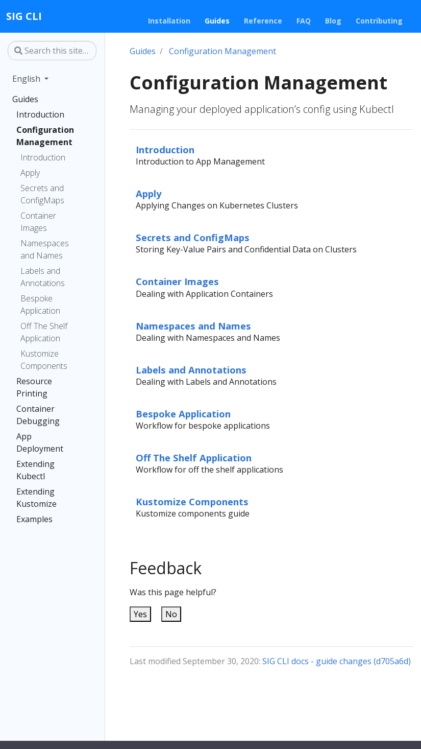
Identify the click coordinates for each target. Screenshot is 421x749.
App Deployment (39, 442)
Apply (30, 172)
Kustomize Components (43, 359)
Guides (25, 99)
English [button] (27, 78)
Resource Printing (34, 387)
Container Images (38, 221)
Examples (34, 519)
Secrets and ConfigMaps (42, 194)
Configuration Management (45, 136)
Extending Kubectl (35, 470)
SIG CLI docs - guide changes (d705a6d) (336, 661)
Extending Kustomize (36, 497)
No (171, 614)
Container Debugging (38, 415)
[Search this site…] (52, 50)
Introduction (40, 114)
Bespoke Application (40, 304)
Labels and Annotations (42, 277)
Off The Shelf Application (43, 332)
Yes (140, 614)
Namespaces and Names (44, 249)
